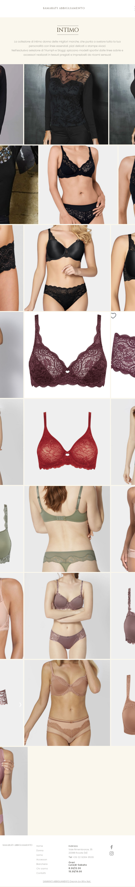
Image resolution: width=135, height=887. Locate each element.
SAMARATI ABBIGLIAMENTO (18, 845)
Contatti (41, 873)
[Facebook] (111, 847)
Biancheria (41, 864)
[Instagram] (111, 853)
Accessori (41, 859)
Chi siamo (42, 868)
